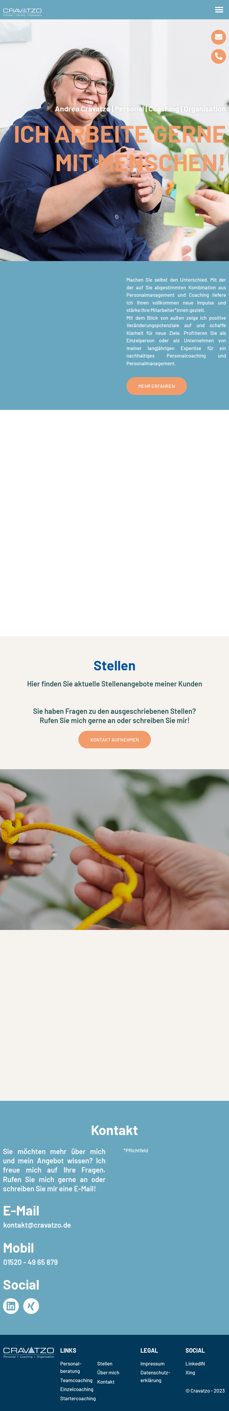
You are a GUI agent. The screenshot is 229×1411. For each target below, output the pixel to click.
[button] (219, 9)
